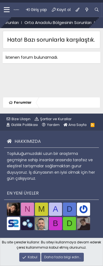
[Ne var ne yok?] (87, 9)
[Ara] (97, 9)
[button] (6, 9)
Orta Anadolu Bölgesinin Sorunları (61, 22)
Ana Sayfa (75, 124)
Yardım (53, 124)
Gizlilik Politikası (24, 124)
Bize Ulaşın (21, 119)
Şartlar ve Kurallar (56, 119)
